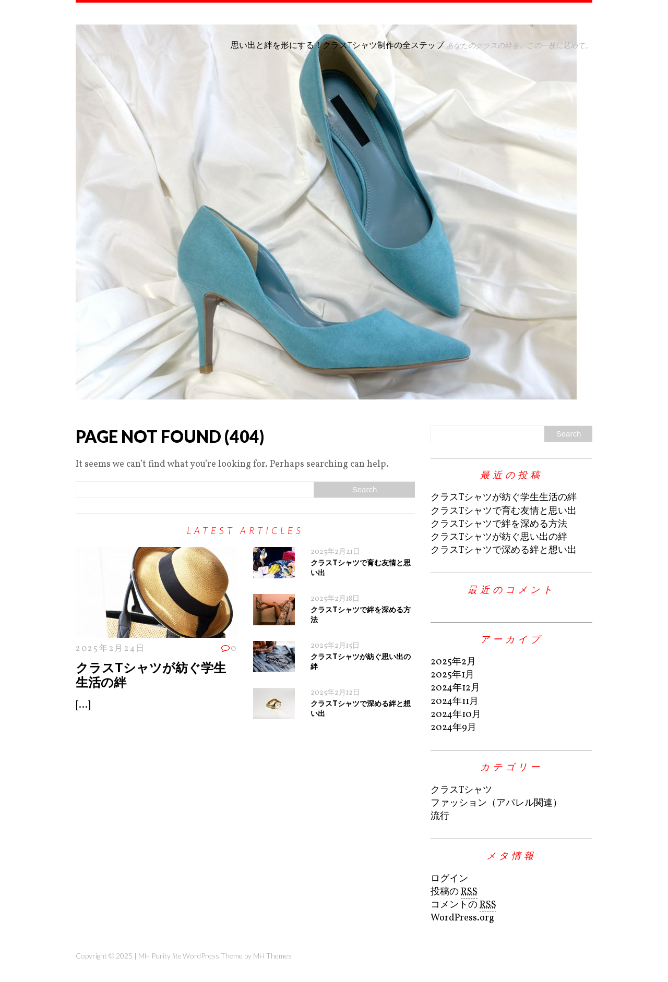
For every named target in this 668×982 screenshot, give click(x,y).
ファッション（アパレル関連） (496, 803)
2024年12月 (455, 688)
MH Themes (272, 955)
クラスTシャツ (461, 790)
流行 (440, 816)
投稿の (454, 892)
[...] (83, 705)
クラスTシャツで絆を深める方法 (499, 524)
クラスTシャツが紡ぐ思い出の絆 (499, 537)
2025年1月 (452, 675)
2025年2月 (453, 662)
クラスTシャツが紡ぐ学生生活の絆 (151, 675)
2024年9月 (453, 727)
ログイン (449, 879)
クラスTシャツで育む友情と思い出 (504, 511)
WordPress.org (462, 918)
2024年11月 (455, 701)
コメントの (463, 905)
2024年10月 (456, 714)
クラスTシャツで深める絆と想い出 (504, 550)
